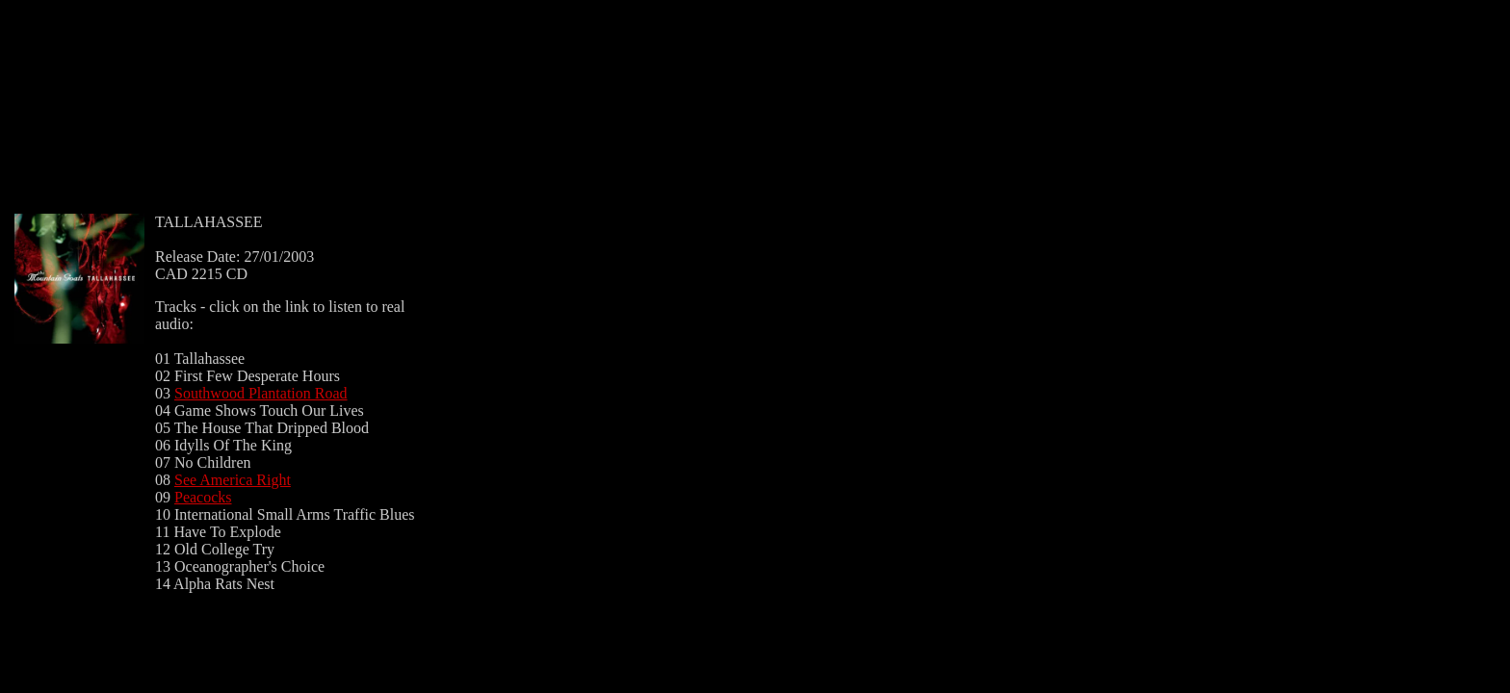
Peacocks (203, 497)
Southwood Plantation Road (261, 393)
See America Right (232, 480)
